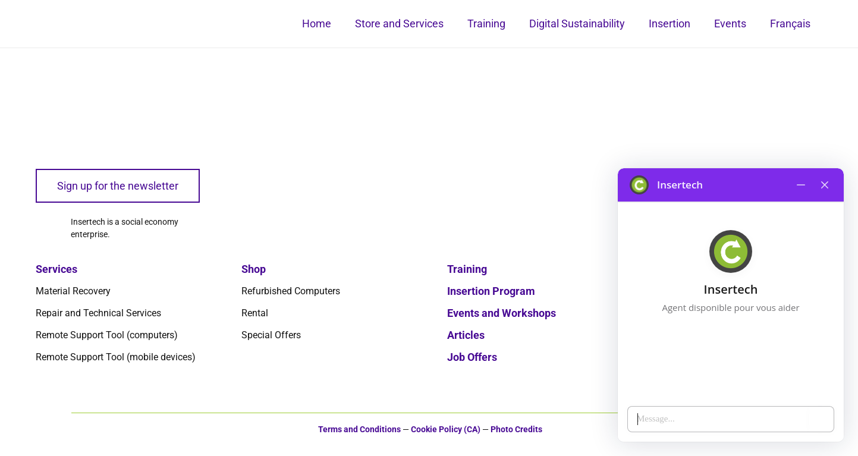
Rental (254, 313)
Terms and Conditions (359, 429)
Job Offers (472, 357)
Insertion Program (491, 291)
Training (467, 269)
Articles (466, 335)
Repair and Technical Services (98, 313)
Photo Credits (516, 429)
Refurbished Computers (290, 291)
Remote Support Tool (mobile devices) (116, 357)
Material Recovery (73, 291)
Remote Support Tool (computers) (107, 335)
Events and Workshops (501, 313)
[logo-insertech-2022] (95, 95)
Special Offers (271, 335)
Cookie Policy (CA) (445, 429)
